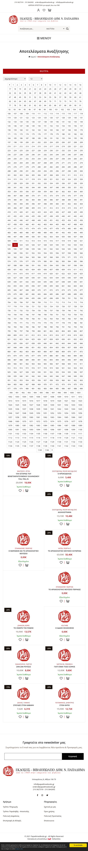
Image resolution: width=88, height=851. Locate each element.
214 (33, 146)
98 (40, 109)
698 (51, 298)
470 (9, 228)
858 (75, 347)
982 (39, 388)
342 (21, 187)
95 (25, 109)
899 (9, 364)
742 (81, 310)
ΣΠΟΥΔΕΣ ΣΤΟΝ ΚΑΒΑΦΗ (23, 710)
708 (33, 302)
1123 (10, 442)
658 (45, 286)
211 (15, 146)
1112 (10, 438)
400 (57, 204)
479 (63, 228)
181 (69, 134)
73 (65, 101)
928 (27, 372)
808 (9, 335)
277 (21, 167)
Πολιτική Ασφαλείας (11, 824)
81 (30, 105)
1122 (80, 438)
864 (33, 351)
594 (51, 265)
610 (69, 269)
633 (51, 278)
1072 (38, 421)
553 (39, 253)
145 (9, 126)
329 (21, 183)
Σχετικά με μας (50, 814)
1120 (66, 438)
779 (69, 323)
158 (9, 130)
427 (63, 212)
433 (21, 216)
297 (63, 171)
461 (33, 224)
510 (15, 241)
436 (39, 216)
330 (27, 183)
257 (57, 159)
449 (39, 220)
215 (39, 146)
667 (21, 290)
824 (27, 339)
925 (9, 372)
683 (39, 294)
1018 (45, 401)
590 (27, 265)
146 (15, 126)
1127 (38, 442)
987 (69, 388)
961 (69, 380)
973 (63, 384)
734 (33, 310)
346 (45, 187)
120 (15, 118)
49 (20, 97)
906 (51, 364)
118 (81, 113)
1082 (31, 425)
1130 (59, 442)
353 (9, 191)
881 (57, 356)
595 (57, 265)
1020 (59, 401)
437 (45, 216)
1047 (17, 413)
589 (21, 265)
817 (63, 335)
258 (63, 159)
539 (33, 249)
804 (63, 331)
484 (15, 232)
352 (81, 187)
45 (75, 93)
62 (10, 101)
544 (63, 249)
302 (15, 175)
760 (33, 319)
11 (55, 85)
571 (69, 257)
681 (27, 294)
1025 (17, 405)
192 (57, 138)
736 (45, 310)
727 (69, 306)
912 (9, 368)
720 (27, 306)
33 (15, 93)
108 (21, 113)
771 (21, 323)
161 (27, 130)
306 (39, 175)
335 (57, 183)
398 (45, 204)
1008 (52, 397)
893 (51, 360)
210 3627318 (18, 2)
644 (39, 282)
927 (21, 372)
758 (21, 319)
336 (63, 183)
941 (27, 376)
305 (33, 175)
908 (63, 364)
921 (63, 368)
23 (40, 89)
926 (15, 372)
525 (27, 245)
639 (9, 282)
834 (9, 343)
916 (33, 368)
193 (63, 138)
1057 (10, 417)
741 (75, 310)
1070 (24, 421)
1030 (52, 405)
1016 (31, 401)
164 (45, 130)
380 (15, 200)
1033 (73, 405)
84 (45, 105)
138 (45, 122)
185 (15, 138)
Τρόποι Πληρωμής (10, 814)
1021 (66, 401)
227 (33, 150)
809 (15, 335)
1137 (31, 446)
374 (57, 195)
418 (9, 212)
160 (21, 130)
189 (39, 138)
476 (45, 228)
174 (27, 134)
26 (55, 89)
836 (21, 343)
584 (69, 261)
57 (60, 97)
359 (45, 191)
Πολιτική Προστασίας (52, 824)
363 (69, 191)
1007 (45, 397)
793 (75, 327)
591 (33, 265)
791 (63, 327)
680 (21, 294)
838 (33, 343)
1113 (17, 438)
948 (69, 376)
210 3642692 (29, 2)
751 (57, 314)
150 (39, 126)
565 (33, 257)
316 (21, 179)
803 (57, 331)
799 (33, 331)
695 (33, 298)
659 (51, 286)
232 (63, 150)
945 (51, 376)
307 (45, 175)
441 (69, 216)
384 (39, 200)
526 (33, 245)
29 (70, 89)
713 (63, 302)
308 (51, 175)
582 (57, 261)
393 (15, 204)
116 (69, 113)
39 (45, 93)
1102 (17, 433)
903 (33, 364)
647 (57, 282)
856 (63, 347)
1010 (66, 397)
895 (63, 360)
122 (27, 118)
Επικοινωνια (49, 828)
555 (51, 253)
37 (35, 93)
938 (9, 376)
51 (30, 97)
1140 (52, 446)
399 (51, 204)
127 (57, 118)
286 (75, 167)
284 (63, 167)
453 (63, 220)
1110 (73, 433)
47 (10, 97)
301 (9, 175)
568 (51, 257)
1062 (45, 417)
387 (57, 200)
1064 (59, 417)
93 (15, 109)
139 (51, 122)
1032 (66, 405)
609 (63, 269)
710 (45, 302)
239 (27, 154)
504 (57, 237)
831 (69, 339)
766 (69, 319)
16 (80, 85)
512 (27, 241)
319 (39, 179)
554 (45, 253)
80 (25, 105)
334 (51, 183)
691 (9, 298)
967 (27, 384)
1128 (45, 442)
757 (15, 319)
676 (75, 290)
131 (81, 118)
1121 (73, 438)
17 (10, 89)
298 (69, 171)
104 (74, 109)
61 (80, 97)
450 (45, 220)
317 (27, 179)
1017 (38, 401)
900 (15, 364)
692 (15, 298)
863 (27, 351)
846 (81, 343)
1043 (66, 409)
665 (9, 290)
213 (27, 146)
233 (69, 150)
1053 (59, 413)
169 (75, 130)
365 (81, 191)
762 (45, 319)
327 (9, 183)
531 (63, 245)
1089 (80, 425)
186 (21, 138)
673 (57, 290)
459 (21, 224)
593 (45, 265)
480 (69, 228)
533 (75, 245)
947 (63, 376)
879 (45, 356)
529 (51, 245)
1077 (73, 421)
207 (69, 142)
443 (81, 216)
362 (63, 191)
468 (75, 224)
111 (39, 113)
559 (75, 253)
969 (39, 384)
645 (45, 282)
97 (35, 109)
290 (21, 171)
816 (57, 335)
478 (57, 228)
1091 (17, 429)
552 (33, 253)
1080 (17, 425)
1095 (45, 429)
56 (55, 97)
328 (15, 183)
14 (70, 85)
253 (33, 159)
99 (45, 109)
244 (57, 154)
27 (60, 89)
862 (21, 351)
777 (57, 323)
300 (81, 171)
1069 (17, 421)
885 (81, 356)
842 (57, 343)
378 (81, 195)
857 (69, 347)
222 (81, 146)
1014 (17, 401)
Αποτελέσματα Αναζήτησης (49, 56)
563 (21, 257)
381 (21, 200)
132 (9, 122)
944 (45, 376)
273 (75, 163)
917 (39, 368)
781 (81, 323)
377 (75, 195)
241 (39, 154)
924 (81, 368)
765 (63, 319)
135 (27, 122)
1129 (52, 442)
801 (45, 331)
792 (69, 327)
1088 (73, 425)
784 (21, 327)
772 (27, 323)
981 (33, 388)
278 (27, 167)
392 (9, 204)
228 (39, 150)
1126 (31, 442)
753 (69, 314)
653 (15, 286)
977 (9, 388)
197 (9, 142)
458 (15, 224)
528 (45, 245)
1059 (24, 417)
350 (69, 187)
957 (45, 380)
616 (27, 273)
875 (21, 356)
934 (63, 372)
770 (15, 323)
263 (15, 163)
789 (51, 327)
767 (75, 319)
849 (21, 347)
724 (51, 306)
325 (75, 179)
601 (15, 269)
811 (27, 335)
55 (50, 97)
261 (81, 159)
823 (21, 339)
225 (21, 150)
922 (69, 368)
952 (15, 380)
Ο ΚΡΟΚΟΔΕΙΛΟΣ (65, 474)
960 (63, 380)
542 (51, 249)
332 (39, 183)
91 (80, 105)
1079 (10, 425)
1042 (59, 409)
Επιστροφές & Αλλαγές (12, 828)
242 (45, 154)
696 (39, 298)
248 (81, 154)
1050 (38, 413)
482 (81, 228)
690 (81, 294)
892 (45, 360)
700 (63, 298)
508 (81, 237)
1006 (38, 397)
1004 (24, 397)
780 (75, 323)
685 (51, 294)
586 (81, 261)
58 (65, 97)
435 (33, 216)
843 (63, 343)
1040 (45, 409)
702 (75, 298)
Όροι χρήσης (49, 819)
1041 (52, 409)
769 (9, 323)
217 (51, 146)
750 (51, 314)
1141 (59, 446)
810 (21, 335)
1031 (59, 405)
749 (45, 314)
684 (45, 294)
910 (75, 364)
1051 (45, 413)
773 (33, 323)
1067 (80, 417)
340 (9, 187)
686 (57, 294)
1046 (10, 413)
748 (39, 314)
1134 (10, 446)
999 (65, 392)
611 (75, 269)
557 (63, 253)
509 (9, 241)
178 (51, 134)
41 (55, 93)
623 (69, 273)
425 (51, 212)
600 (9, 269)
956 (39, 380)
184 (9, 138)
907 (57, 364)
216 (45, 146)
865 (39, 351)
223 (9, 150)
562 (15, 257)
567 (45, 257)
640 (15, 282)
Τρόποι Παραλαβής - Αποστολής (16, 819)
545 (69, 249)
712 (57, 302)
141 (63, 122)
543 (57, 249)
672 (51, 290)
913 (15, 368)
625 (81, 273)
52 (35, 97)
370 (33, 195)
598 (75, 265)
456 (81, 220)
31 (80, 89)
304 (27, 175)
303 (21, 175)
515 (45, 241)
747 (33, 314)
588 (15, 265)
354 (15, 191)
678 (9, 294)
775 (45, 323)
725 (57, 306)
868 (57, 351)
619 (45, 273)
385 (45, 200)
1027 (31, 405)
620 (51, 273)
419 (15, 212)
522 (9, 245)
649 (69, 282)
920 (57, 368)
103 (68, 109)
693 (21, 298)
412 (51, 208)
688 (69, 294)
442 (75, 216)
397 (39, 204)
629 (27, 278)
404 (81, 204)
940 (21, 376)
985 (57, 388)
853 (45, 347)
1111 (80, 433)
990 (11, 392)
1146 (47, 450)
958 (51, 380)
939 (15, 376)
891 (39, 360)
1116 (38, 438)
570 (63, 257)
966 (21, 384)
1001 (79, 392)
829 (57, 339)
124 (39, 118)
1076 (66, 421)
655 (27, 286)
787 (39, 327)
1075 (59, 421)
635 (63, 278)
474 (33, 228)
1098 (66, 429)
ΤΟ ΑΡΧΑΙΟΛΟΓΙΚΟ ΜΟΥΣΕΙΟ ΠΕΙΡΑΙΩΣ (23, 595)
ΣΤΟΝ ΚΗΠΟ (64, 710)
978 (15, 388)
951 (9, 380)
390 (75, 200)
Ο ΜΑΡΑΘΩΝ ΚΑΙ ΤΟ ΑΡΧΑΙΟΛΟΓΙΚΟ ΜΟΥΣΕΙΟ (23, 553)
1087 (66, 425)
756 (9, 319)
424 (45, 212)
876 (27, 356)
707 (27, 302)
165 (51, 130)
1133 (80, 442)
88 (65, 105)
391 (81, 200)
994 (35, 392)
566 (39, 257)
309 (57, 175)
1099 (73, 429)
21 (30, 89)
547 (81, 249)
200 (27, 142)
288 (9, 171)
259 (69, 159)
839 (39, 343)
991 (17, 392)
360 (51, 191)
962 (75, 380)
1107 (52, 433)
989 (81, 388)
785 (27, 327)
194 (69, 138)
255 (45, 159)
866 (45, 351)
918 (45, 368)
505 (63, 237)
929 (33, 372)
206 (63, 142)
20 (25, 89)
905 (45, 364)
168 (69, 130)
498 (21, 237)
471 (15, 228)
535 (9, 249)
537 (21, 249)
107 (15, 113)
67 (35, 101)
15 (75, 85)
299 (75, 171)
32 (10, 93)
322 (57, 179)
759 (27, 319)
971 (51, 384)
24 (45, 89)
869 (63, 351)
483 (9, 232)
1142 (66, 446)
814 (45, 335)
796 (15, 331)
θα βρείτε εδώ (71, 849)
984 (51, 388)
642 (27, 282)
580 (45, 261)
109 (27, 113)
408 (27, 208)
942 (33, 376)
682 (33, 294)
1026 (24, 405)
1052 (52, 413)
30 (75, 89)
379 (9, 200)
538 (27, 249)
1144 (80, 446)
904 (39, 364)
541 (45, 249)
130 (75, 118)
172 (15, 134)
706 (21, 302)
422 (33, 212)
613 (9, 273)
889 (27, 360)
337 (69, 183)
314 (9, 179)
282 (51, 167)
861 (15, 351)
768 (81, 319)
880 (51, 356)
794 (81, 327)
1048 (24, 413)
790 (57, 327)
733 (27, 310)
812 (33, 335)
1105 (38, 433)
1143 (73, 446)
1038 (31, 409)
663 (75, 286)
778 (63, 323)
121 (21, 118)
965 (15, 384)
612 (81, 269)
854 (51, 347)
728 (75, 306)
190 (45, 138)
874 (15, 356)
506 (69, 237)
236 (9, 154)
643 (33, 282)
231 (57, 150)
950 (81, 376)
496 (9, 237)
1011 (73, 397)
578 (33, 261)
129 (69, 118)
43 (65, 93)
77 (10, 105)
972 (57, 384)
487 (33, 232)
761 (39, 319)
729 (81, 306)
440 (63, 216)
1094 (38, 429)
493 (69, 232)
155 (69, 126)
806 (75, 331)
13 (65, 85)
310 (63, 175)
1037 (24, 409)
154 (63, 126)
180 (63, 134)
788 (45, 327)
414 (63, 208)
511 (21, 241)
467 (69, 224)
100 (50, 109)
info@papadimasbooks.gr (65, 2)
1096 (52, 429)
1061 (38, 417)
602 (21, 269)
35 (25, 93)
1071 (31, 421)
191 (51, 138)
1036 (17, 409)
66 (30, 101)
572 (75, 257)
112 (45, 113)
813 (39, 335)
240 (33, 154)
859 (81, 347)
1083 (38, 425)
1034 (80, 405)
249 (9, 159)
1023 (80, 401)
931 (45, 372)
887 (15, 360)
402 (69, 204)
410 (39, 208)
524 (21, 245)
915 (27, 368)
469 (81, 224)
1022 (73, 401)
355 (21, 191)
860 (9, 351)
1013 (10, 401)
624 (75, 273)
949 (75, 376)
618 (39, 273)
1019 (52, 401)
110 (33, 113)
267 (39, 163)
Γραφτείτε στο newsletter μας (44, 750)
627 (15, 278)
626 (9, 278)
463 (45, 224)
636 (69, 278)
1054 (66, 413)
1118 (52, 438)
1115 (31, 438)
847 (9, 347)
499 (27, 237)
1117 (45, 438)
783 (15, 327)
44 (70, 93)
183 (81, 134)
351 (75, 187)
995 (41, 392)
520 (75, 241)
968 (33, 384)
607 (51, 269)
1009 (59, 397)
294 (45, 171)
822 (15, 339)
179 (57, 134)
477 (51, 228)
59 (70, 97)
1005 (31, 397)
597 (69, 265)
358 (39, 191)
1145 (40, 450)
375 (63, 195)
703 (81, 298)
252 (27, 159)
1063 (52, 417)
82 (35, 105)
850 (27, 347)
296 (57, 171)
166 (57, 130)
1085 (52, 425)
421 (27, 212)
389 (69, 200)
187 (27, 138)
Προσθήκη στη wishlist (20, 492)
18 (15, 89)
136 (33, 122)
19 (20, 89)
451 (51, 220)
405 (9, 208)
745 (21, 314)
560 (81, 253)
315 (15, 179)
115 (63, 113)
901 (21, 364)
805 (69, 331)
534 (81, 245)
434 (27, 216)
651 (81, 282)
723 (45, 306)
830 (63, 339)
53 (40, 97)
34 (20, 93)
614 (15, 273)
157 (81, 126)
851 (33, 347)
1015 (24, 401)
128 (63, 118)
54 (45, 97)
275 (9, 167)
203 (45, 142)
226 (27, 150)
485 (21, 232)
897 (75, 360)
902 (27, 364)
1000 (72, 392)
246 (69, 154)
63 (15, 101)
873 (9, 356)
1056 (80, 413)
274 (81, 163)
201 (33, 142)
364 (75, 191)
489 (45, 232)
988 (75, 388)
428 (69, 212)
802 (51, 331)
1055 (73, 413)
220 (69, 146)
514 (39, 241)
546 (75, 249)
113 (51, 113)
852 (39, 347)
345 (39, 187)
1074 (52, 421)
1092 (24, 429)
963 (81, 380)
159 (15, 130)
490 (51, 232)
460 (27, 224)
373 (51, 195)
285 (69, 167)
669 (33, 290)
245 (63, 154)
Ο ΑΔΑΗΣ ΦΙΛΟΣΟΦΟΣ (64, 632)
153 (57, 126)
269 (51, 163)
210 (9, 146)
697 (45, 298)
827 (45, 339)
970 (45, 384)
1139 (45, 446)
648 (63, 282)
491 (57, 232)
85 (50, 105)
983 (45, 388)
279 (33, 167)
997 (53, 392)
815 (51, 335)
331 (33, 183)
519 (69, 241)
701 (69, 298)
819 (75, 335)
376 (69, 195)
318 (33, 179)
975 (75, 384)
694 (27, 298)
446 (21, 220)
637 (75, 278)
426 (57, 212)
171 (9, 134)
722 (39, 306)
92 (10, 109)
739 (63, 310)
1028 (38, 405)
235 (81, 150)
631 (39, 278)
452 (57, 220)
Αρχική (31, 56)
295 (51, 171)
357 (33, 191)
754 (75, 314)
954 (27, 380)
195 (75, 138)
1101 (10, 433)
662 (69, 286)
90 (75, 105)
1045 (80, 409)
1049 (31, 413)
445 (15, 220)
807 (81, 331)
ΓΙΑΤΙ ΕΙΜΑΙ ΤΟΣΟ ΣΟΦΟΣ (65, 671)
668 (27, 290)
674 (63, 290)
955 (33, 380)
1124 (17, 442)
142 (69, 122)
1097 (59, 429)
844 (69, 343)
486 (27, 232)
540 (39, 249)
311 (69, 175)
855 (57, 347)
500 (33, 237)
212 (21, 146)
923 (75, 368)
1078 (80, 421)
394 (21, 204)
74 (70, 101)
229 (45, 150)
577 (27, 261)
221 (75, 146)
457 (9, 224)
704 (9, 302)
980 (27, 388)
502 (45, 237)
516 (51, 241)
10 (50, 85)
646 (51, 282)
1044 (73, 409)
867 (51, 351)
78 (15, 105)
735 (39, 310)
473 (27, 228)
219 (63, 146)
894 (57, 360)
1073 (45, 421)
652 (9, 286)
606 (45, 269)
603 (27, 269)
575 (15, 261)
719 (21, 306)
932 (51, 372)
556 (57, 253)
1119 (59, 438)
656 (33, 286)
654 (21, 286)
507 (75, 237)
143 (75, 122)
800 (39, 331)
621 (57, 273)
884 (75, 356)
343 (27, 187)
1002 (10, 397)
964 (9, 384)
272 (69, 163)
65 (25, 101)
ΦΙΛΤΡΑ (44, 71)
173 (21, 134)
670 (39, 290)
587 (9, 265)
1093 (31, 429)
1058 (17, 417)
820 (81, 335)
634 (57, 278)
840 (45, 343)
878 (39, 356)
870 (69, 351)
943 (39, 376)
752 (63, 314)
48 (15, 97)
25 (50, 89)
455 (75, 220)
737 (51, 310)
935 (69, 372)
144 (81, 122)
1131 (66, 442)
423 (39, 212)
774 (39, 323)
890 (33, 360)
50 (25, 97)
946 (57, 376)
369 (27, 195)
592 (39, 265)
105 (80, 109)
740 (69, 310)
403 (75, 204)
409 (33, 208)
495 (81, 232)
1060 (31, 417)
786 (33, 327)
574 (9, 261)
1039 (38, 409)
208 (75, 142)
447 (27, 220)
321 (51, 179)
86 (55, 105)
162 (33, 130)
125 (45, 118)
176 (39, 134)
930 (39, 372)
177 (45, 134)
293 (39, 171)
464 (51, 224)
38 (40, 93)
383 (33, 200)
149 (33, 126)
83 (40, 105)
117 (75, 113)
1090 (10, 429)
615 (21, 273)
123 (33, 118)
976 (81, 384)
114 (57, 113)
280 (39, 167)
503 (51, 237)
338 (75, 183)
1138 (38, 446)
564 (27, 257)
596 (63, 265)
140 (57, 122)
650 (75, 282)
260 (75, 159)
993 (29, 392)
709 (39, 302)
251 (21, 159)
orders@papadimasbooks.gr (45, 2)
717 (9, 306)
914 (21, 368)
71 (55, 101)
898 (81, 360)
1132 (73, 442)
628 (21, 278)
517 (57, 241)
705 (15, 302)
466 (63, 224)
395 (27, 204)
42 (60, 93)
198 (15, 142)
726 (63, 306)
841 (51, 343)
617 (33, 273)
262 (9, 163)
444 (9, 220)
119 (9, 118)
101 (56, 109)
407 (21, 208)
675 (69, 290)
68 (40, 101)
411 (45, 208)
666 (15, 290)
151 (45, 126)
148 (27, 126)
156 (75, 126)
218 (57, 146)
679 (15, 294)
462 (39, 224)
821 (9, 339)
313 (81, 175)
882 (63, 356)
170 (81, 130)
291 (27, 171)
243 (51, 154)
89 (70, 105)
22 (35, 89)
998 (59, 392)
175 (33, 134)
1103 (24, 433)
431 (9, 216)
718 (15, 306)
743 (9, 314)
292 (33, 171)
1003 (17, 397)
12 (60, 85)
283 (57, 167)
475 (39, 228)
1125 (24, 442)
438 (51, 216)
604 (33, 269)
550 (21, 253)
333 (45, 183)
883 (69, 356)
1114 (24, 438)
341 (15, 187)
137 (39, 122)
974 (69, 384)
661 (63, 286)
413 (57, 208)
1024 (10, 405)
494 (75, 232)
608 (57, 269)
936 (75, 372)
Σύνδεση (38, 10)
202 (39, 142)
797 (21, 331)
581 (51, 261)
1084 (45, 425)
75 (75, 101)
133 (15, 122)
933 (57, 372)
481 (75, 228)
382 (27, 200)
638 (81, 278)
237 (15, 154)
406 (15, 208)
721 (33, 306)
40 (50, 93)
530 (57, 245)
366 (9, 195)
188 (33, 138)
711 (51, 302)
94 (20, 109)
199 (21, 142)
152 (51, 126)
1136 (24, 446)
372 (45, 195)
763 (51, 319)
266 (33, 163)
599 (81, 265)
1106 (45, 433)
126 (51, 118)
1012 (80, 397)
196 (81, 138)
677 (81, 290)
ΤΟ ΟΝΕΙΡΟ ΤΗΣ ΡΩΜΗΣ (64, 593)
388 (63, 200)
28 (65, 89)
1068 (10, 421)
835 (15, 343)
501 (39, 237)
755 (81, 314)
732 (21, 310)
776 (51, 323)
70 (50, 101)
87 (60, 105)
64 (20, 101)
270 (57, 163)
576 (21, 261)
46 (80, 93)
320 (45, 179)
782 (9, 327)
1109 (66, 433)
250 (15, 159)
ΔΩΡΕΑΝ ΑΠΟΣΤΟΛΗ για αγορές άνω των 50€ (44, 5)
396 (33, 204)
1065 (66, 417)
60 (75, 97)
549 (15, 253)
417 (81, 208)
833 (81, 339)
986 (63, 388)
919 (51, 368)
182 (75, 134)
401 (63, 204)
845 (75, 343)
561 (9, 257)
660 (57, 286)
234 (75, 150)
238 (21, 154)
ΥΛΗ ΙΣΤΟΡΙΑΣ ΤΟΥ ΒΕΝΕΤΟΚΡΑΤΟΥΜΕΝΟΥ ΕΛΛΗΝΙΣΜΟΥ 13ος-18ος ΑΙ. (24, 477)
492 (63, 232)
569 (57, 257)
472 (21, 228)
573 (81, 257)
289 (15, 171)
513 (33, 241)
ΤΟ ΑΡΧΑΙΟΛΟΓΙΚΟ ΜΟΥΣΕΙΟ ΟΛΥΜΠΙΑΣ (64, 553)
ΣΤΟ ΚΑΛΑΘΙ (26, 491)
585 (75, 261)
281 (45, 167)
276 (15, 167)
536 (15, 249)
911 (81, 364)
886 (9, 360)
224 (15, 150)
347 (51, 187)
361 (57, 191)
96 (30, 109)
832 (75, 339)
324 (69, 179)
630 (33, 278)
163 (39, 130)
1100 (80, 429)
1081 (24, 425)
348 (57, 187)
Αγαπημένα (44, 10)
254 (39, 159)
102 (62, 109)
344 (33, 187)
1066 (73, 417)
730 (9, 310)
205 (57, 142)
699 (57, 298)
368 (21, 195)
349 (63, 187)
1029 (45, 405)
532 (69, 245)
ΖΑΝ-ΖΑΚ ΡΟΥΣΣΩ (23, 671)
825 (33, 339)
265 (27, 163)
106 (9, 113)
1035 (10, 409)
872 (81, 351)
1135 (17, 446)
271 (63, 163)
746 (27, 314)
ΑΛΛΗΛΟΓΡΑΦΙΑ (64, 512)
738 (57, 310)
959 (57, 380)
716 (81, 302)
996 (47, 392)
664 (81, 286)
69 (45, 101)
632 (45, 278)
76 (80, 101)
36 (30, 93)
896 (69, 360)
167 (63, 130)
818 (69, 335)
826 (39, 339)
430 (81, 212)
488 (39, 232)
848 (15, 347)
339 (81, 183)
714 (69, 302)
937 (81, 372)
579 (39, 261)
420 (21, 212)
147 (21, 126)
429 (75, 212)
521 (81, 241)
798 (27, 331)
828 (51, 339)
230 (51, 150)
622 (63, 273)
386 (51, 200)
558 (69, 253)
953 (21, 380)
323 (63, 179)
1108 (59, 433)
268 (45, 163)
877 (33, 356)
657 (39, 286)
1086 (59, 425)
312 (75, 175)
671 (45, 290)
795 (9, 331)
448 (33, 220)
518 (63, 241)
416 (75, 208)
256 (51, 159)
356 (27, 191)
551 (27, 253)
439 (57, 216)
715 (75, 302)
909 (69, 364)
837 (27, 343)
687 (63, 294)
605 (39, 269)
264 (21, 163)
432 (15, 216)
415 (69, 208)
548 (9, 253)
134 (21, 122)
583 (63, 261)
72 (60, 101)
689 (75, 294)
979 (21, 388)
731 (15, 310)
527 (39, 245)
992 (23, 392)
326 (81, 179)
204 (51, 142)
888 (21, 360)
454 (69, 220)
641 (21, 282)
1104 (31, 433)
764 (57, 319)
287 (81, 167)
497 (15, 237)
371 (39, 195)
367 (15, 195)
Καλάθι (49, 10)
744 (15, 314)
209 (81, 142)
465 (57, 224)
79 (20, 105)
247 (75, 154)
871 (75, 351)
